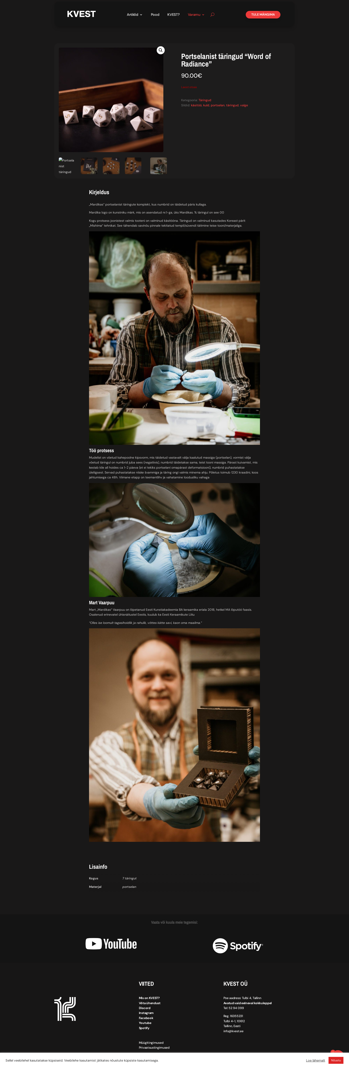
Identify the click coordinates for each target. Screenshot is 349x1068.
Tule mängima (263, 14)
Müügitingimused (151, 1042)
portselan (218, 105)
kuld (206, 105)
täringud (232, 105)
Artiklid (132, 15)
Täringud (205, 100)
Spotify (144, 1028)
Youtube (145, 1023)
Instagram (146, 1013)
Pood (155, 15)
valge (244, 105)
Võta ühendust (149, 1003)
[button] (161, 50)
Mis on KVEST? (149, 998)
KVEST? (173, 15)
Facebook (146, 1018)
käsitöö (196, 105)
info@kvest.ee (233, 1031)
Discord (144, 1008)
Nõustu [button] (336, 1060)
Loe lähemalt (315, 1060)
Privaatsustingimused (154, 1048)
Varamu (194, 15)
